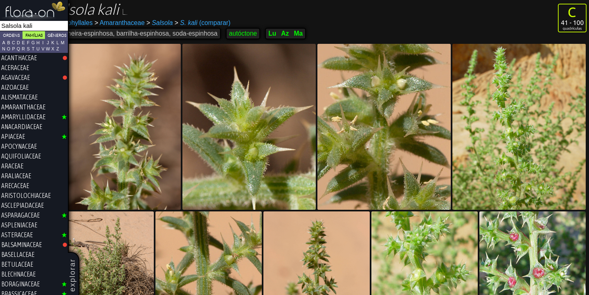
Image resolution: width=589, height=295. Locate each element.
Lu (293, 33)
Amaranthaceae (140, 22)
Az (306, 33)
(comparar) (224, 23)
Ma (319, 33)
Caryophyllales (93, 22)
